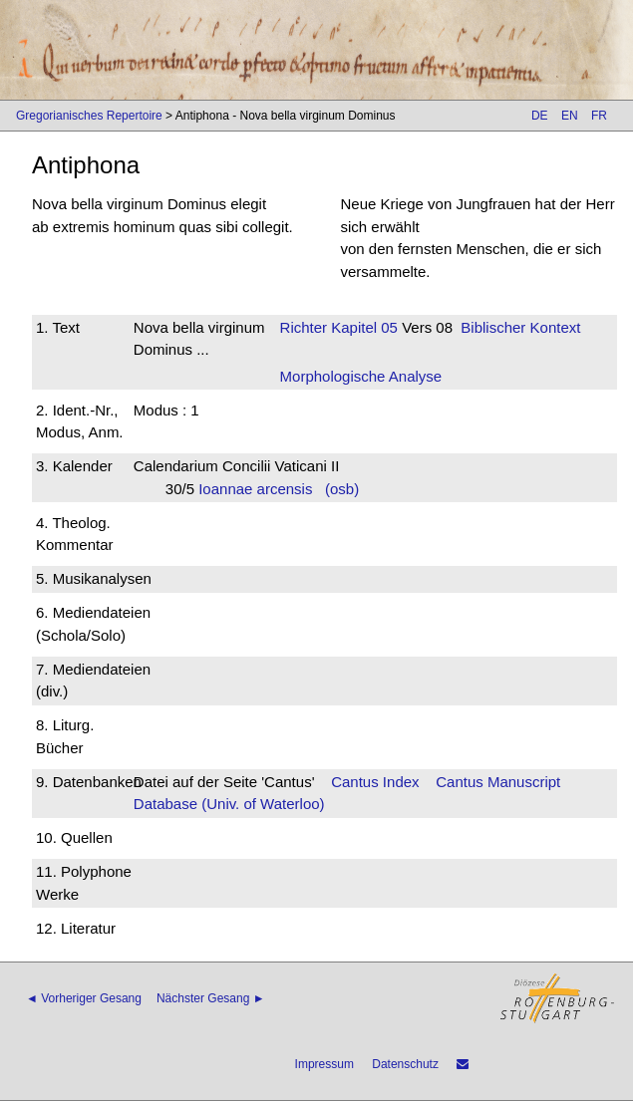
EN (569, 116)
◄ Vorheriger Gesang (84, 998)
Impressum (324, 1064)
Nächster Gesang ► (211, 998)
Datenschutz (405, 1064)
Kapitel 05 (362, 327)
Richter (304, 327)
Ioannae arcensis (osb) (278, 488)
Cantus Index (375, 781)
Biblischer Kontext (520, 327)
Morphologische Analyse (361, 376)
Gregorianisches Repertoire (89, 116)
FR (599, 116)
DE (539, 116)
